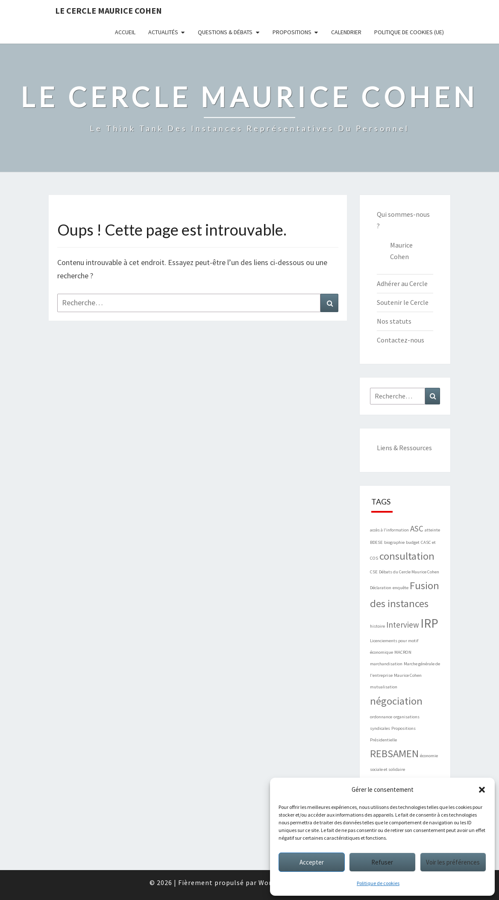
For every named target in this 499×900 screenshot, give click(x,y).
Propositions (292, 32)
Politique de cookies (378, 883)
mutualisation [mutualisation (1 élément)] (383, 687)
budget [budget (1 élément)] (413, 542)
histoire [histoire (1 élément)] (377, 626)
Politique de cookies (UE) (409, 32)
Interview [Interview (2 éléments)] (402, 625)
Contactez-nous (400, 340)
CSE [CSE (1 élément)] (374, 572)
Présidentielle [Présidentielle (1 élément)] (383, 740)
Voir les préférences (453, 862)
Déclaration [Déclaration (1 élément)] (380, 587)
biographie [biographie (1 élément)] (394, 542)
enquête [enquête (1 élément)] (400, 587)
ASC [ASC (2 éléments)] (416, 528)
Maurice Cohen (401, 251)
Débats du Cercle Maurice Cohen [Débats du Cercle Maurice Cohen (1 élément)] (409, 572)
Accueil (125, 32)
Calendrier (346, 32)
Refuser (382, 862)
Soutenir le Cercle (403, 302)
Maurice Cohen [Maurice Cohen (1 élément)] (408, 675)
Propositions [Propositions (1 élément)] (403, 728)
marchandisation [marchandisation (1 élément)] (386, 664)
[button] (482, 789)
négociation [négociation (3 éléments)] (396, 701)
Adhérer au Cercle (402, 283)
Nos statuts (394, 321)
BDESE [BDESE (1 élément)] (376, 542)
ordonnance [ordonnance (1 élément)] (381, 717)
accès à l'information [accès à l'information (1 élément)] (389, 530)
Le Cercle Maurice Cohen (108, 10)
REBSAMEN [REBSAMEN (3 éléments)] (394, 753)
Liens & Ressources (404, 447)
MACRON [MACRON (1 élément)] (402, 652)
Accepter (311, 862)
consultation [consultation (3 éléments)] (406, 556)
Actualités (163, 32)
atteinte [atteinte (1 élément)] (432, 530)
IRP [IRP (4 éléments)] (429, 623)
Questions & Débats (225, 32)
